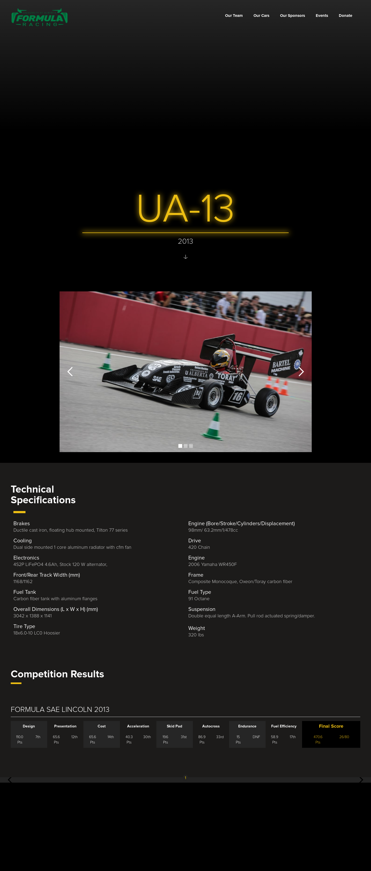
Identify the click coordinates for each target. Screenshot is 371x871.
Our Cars (261, 16)
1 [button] (185, 778)
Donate (345, 16)
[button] (70, 371)
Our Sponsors (292, 16)
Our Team (234, 16)
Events (322, 16)
